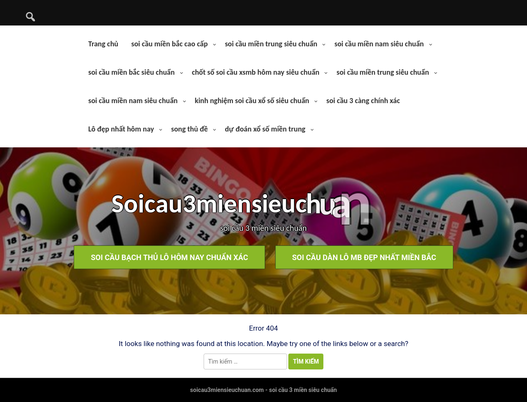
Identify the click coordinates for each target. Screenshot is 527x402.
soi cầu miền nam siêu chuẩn (379, 43)
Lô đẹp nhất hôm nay (121, 129)
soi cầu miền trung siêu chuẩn (271, 43)
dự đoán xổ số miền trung (265, 129)
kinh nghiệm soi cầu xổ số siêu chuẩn (252, 100)
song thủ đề (189, 129)
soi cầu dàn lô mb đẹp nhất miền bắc (364, 257)
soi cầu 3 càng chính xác (363, 100)
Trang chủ (103, 43)
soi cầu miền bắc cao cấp (169, 43)
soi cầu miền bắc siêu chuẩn (131, 72)
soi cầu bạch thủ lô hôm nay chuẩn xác (169, 257)
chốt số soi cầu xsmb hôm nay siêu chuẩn (256, 72)
